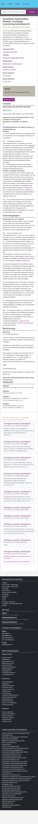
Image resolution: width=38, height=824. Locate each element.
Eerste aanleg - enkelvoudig (10, 584)
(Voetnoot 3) (26, 260)
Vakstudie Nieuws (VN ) (8, 801)
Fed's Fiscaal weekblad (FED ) (10, 746)
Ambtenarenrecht (7, 657)
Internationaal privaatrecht (9, 697)
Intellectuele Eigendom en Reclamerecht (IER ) (15, 748)
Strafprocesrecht (6, 719)
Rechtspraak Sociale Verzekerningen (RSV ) (14, 792)
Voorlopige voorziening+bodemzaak (12, 603)
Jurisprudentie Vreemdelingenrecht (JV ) (13, 769)
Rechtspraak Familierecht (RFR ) (11, 790)
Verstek (4, 598)
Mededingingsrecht (7, 669)
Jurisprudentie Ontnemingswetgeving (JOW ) (14, 763)
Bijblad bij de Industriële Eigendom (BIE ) (13, 740)
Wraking (4, 605)
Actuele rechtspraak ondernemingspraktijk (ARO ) (16, 733)
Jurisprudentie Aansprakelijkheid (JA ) (12, 750)
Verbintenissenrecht (7, 704)
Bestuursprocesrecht (8, 661)
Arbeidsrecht (5, 684)
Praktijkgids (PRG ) (7, 784)
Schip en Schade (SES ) (9, 795)
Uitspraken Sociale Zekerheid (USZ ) (12, 799)
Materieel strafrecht (7, 715)
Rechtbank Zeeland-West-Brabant (13, 58)
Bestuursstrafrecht (7, 665)
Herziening (5, 588)
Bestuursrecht (7, 64)
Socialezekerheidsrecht (8, 672)
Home (3, 4)
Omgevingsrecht (6, 671)
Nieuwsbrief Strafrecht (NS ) (10, 782)
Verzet (4, 600)
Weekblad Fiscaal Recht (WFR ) (11, 805)
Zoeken (10, 4)
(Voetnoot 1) (29, 189)
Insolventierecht (6, 693)
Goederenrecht (6, 691)
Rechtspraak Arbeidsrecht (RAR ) (11, 786)
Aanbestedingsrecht (7, 682)
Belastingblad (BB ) (7, 735)
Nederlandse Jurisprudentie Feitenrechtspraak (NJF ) (17, 778)
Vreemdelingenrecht (7, 674)
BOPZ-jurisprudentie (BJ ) (9, 742)
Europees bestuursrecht (8, 667)
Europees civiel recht (8, 689)
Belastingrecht (17, 64)
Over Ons (26, 4)
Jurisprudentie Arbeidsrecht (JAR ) (11, 754)
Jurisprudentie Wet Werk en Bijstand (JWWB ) (15, 771)
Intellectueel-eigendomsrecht (10, 695)
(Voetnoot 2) (20, 208)
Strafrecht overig (6, 721)
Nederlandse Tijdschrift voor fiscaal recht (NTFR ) (16, 780)
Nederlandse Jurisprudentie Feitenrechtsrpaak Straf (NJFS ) (19, 776)
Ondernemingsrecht (7, 701)
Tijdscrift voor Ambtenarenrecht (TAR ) (13, 797)
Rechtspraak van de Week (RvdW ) (12, 794)
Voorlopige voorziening (10, 52)
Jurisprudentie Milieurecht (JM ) (11, 759)
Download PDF (9, 99)
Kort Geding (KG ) (7, 773)
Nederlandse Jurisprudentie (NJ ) (11, 775)
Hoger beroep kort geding (9, 592)
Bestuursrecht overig (8, 663)
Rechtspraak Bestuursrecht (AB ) (11, 788)
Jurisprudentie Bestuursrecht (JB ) (11, 756)
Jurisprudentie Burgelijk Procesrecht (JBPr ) (14, 757)
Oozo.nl (4, 613)
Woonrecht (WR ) (7, 807)
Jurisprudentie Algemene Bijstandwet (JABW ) (15, 752)
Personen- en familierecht (9, 702)
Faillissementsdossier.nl (9, 617)
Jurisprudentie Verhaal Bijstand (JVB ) (12, 767)
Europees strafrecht (7, 712)
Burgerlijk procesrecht (8, 685)
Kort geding (5, 594)
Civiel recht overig (7, 687)
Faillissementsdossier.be (9, 622)
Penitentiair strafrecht (8, 717)
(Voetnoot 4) (23, 321)
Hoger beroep (6, 590)
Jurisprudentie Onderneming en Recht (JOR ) (15, 761)
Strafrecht (5, 709)
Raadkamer (5, 596)
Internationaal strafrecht (8, 714)
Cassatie (4, 583)
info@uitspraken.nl (7, 644)
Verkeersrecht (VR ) (7, 803)
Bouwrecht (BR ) (6, 744)
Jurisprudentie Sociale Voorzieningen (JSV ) (14, 765)
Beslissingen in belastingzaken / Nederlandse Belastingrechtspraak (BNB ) (15, 738)
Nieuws (17, 4)
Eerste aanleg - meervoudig (10, 586)
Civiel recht (6, 679)
